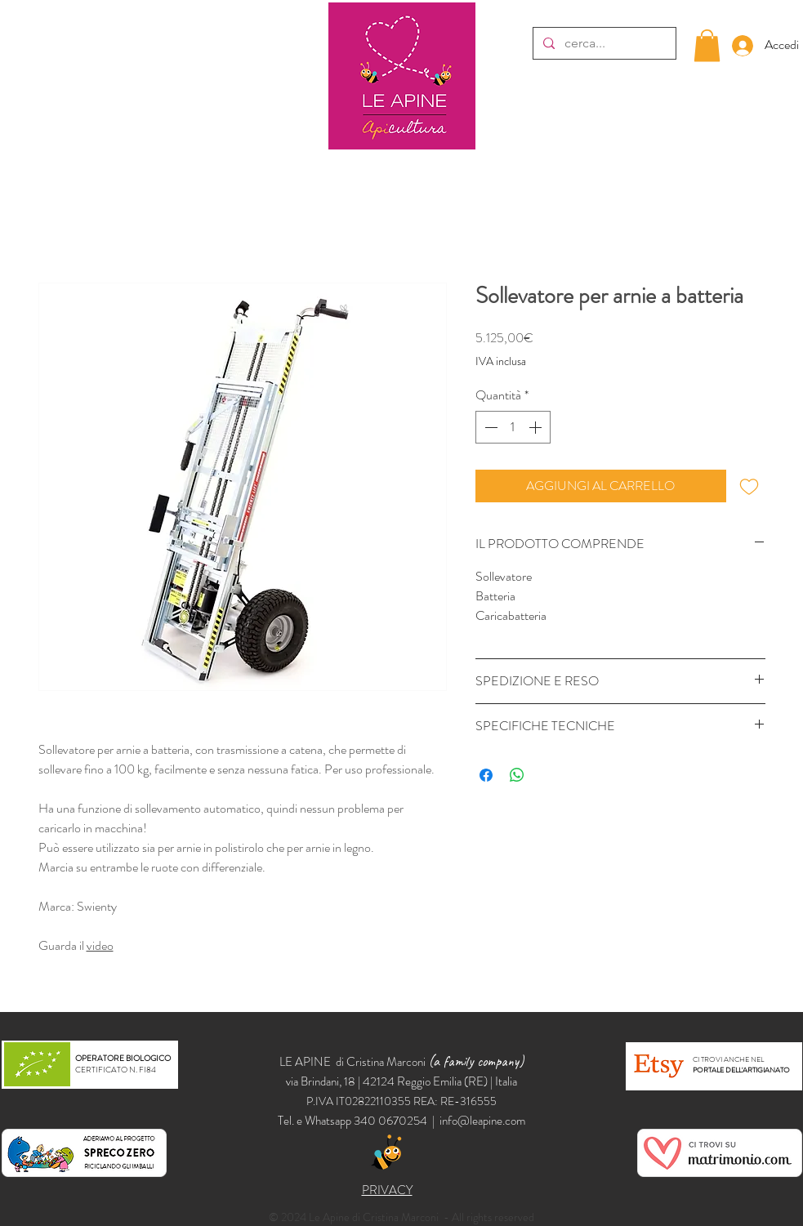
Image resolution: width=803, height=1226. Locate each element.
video (100, 945)
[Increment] (536, 427)
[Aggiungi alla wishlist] (749, 486)
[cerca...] (602, 43)
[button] (707, 45)
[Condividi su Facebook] (486, 775)
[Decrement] (489, 427)
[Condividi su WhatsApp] (517, 775)
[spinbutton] (513, 427)
